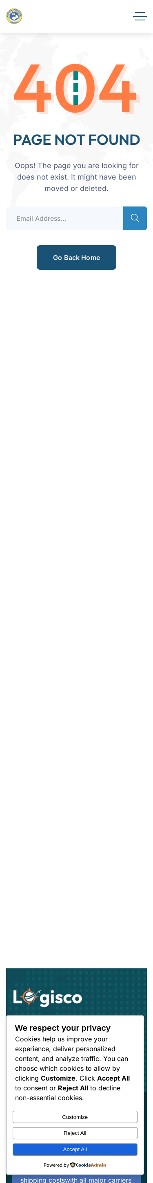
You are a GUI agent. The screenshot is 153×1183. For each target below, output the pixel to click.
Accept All (75, 1149)
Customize (75, 1117)
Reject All (75, 1133)
